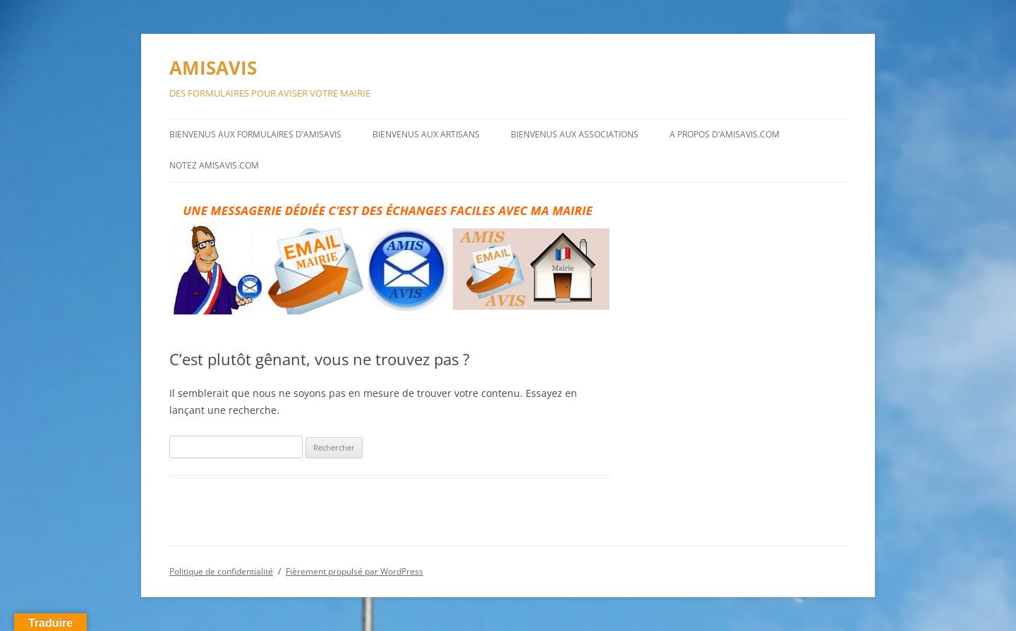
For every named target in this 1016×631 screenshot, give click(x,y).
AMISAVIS (213, 67)
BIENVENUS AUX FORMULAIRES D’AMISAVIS (255, 134)
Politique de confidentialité (221, 571)
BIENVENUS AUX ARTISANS (426, 134)
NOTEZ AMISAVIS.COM (214, 165)
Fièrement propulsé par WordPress (354, 571)
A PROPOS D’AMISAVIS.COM (725, 134)
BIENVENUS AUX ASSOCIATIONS (575, 134)
